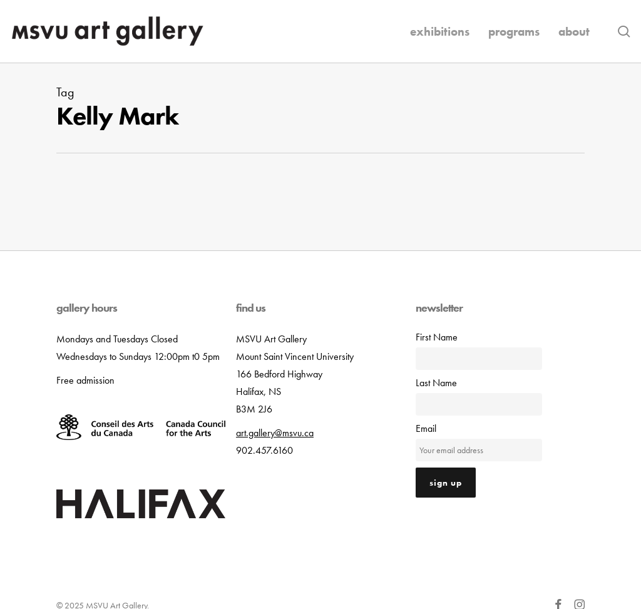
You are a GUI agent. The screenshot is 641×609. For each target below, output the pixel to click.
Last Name (436, 382)
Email (426, 428)
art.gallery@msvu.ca (275, 432)
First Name (437, 337)
